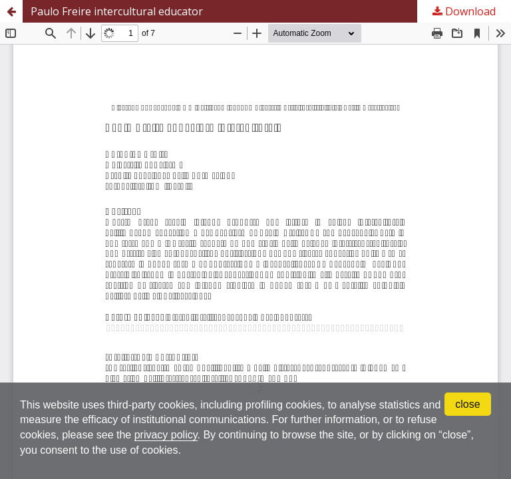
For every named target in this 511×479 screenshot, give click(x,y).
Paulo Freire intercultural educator (117, 11)
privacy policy (166, 434)
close (467, 404)
